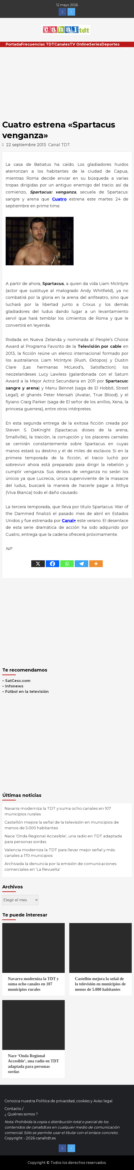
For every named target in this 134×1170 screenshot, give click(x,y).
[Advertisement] (67, 81)
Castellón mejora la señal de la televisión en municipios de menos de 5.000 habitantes (62, 825)
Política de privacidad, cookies (63, 1101)
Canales (62, 44)
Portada (13, 44)
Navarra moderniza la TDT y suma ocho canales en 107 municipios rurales (58, 811)
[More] (96, 563)
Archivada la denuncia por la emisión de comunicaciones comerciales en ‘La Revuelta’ (61, 866)
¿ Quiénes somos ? (21, 1114)
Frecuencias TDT (37, 44)
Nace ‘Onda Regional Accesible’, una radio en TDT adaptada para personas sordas (63, 839)
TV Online (79, 44)
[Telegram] (81, 563)
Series (95, 44)
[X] (38, 563)
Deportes (110, 44)
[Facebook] (52, 563)
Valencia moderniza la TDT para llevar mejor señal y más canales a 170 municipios (60, 853)
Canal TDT (59, 144)
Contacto (13, 1109)
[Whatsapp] (67, 563)
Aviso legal (102, 1101)
